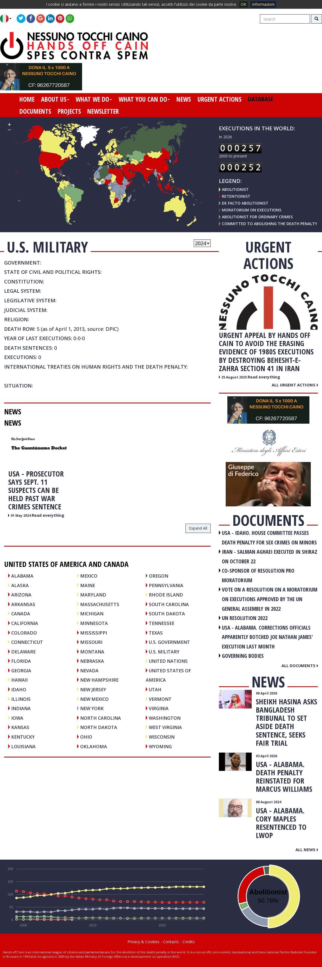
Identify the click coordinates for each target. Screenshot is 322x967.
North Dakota (98, 727)
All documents (300, 665)
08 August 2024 (268, 802)
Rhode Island (166, 595)
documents (35, 111)
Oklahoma (93, 746)
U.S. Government (169, 642)
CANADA (20, 613)
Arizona (21, 595)
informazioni (263, 4)
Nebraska (92, 661)
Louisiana (23, 746)
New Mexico (94, 699)
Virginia (159, 708)
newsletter (103, 111)
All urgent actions (295, 385)
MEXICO (88, 576)
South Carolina (169, 604)
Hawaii (19, 680)
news (183, 99)
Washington (165, 718)
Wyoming (160, 746)
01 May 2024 (21, 515)
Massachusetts (99, 604)
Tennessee (161, 623)
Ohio (86, 737)
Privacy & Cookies (143, 941)
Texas (156, 633)
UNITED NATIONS (168, 661)
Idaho (18, 689)
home (26, 99)
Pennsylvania (166, 585)
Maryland (93, 595)
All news (306, 849)
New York (92, 708)
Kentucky (23, 737)
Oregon (158, 576)
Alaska (20, 585)
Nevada (89, 670)
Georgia (21, 670)
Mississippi (93, 633)
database (260, 99)
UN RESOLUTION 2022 (245, 618)
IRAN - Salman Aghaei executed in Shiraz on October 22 (269, 556)
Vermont (160, 699)
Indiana (21, 708)
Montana (92, 652)
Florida (21, 661)
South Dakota (167, 613)
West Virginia (165, 727)
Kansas (20, 727)
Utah (155, 689)
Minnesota (94, 623)
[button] (8, 18)
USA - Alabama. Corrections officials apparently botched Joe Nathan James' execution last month (267, 637)
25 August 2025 (234, 377)
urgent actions (220, 99)
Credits (188, 941)
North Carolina (100, 718)
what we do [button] (94, 99)
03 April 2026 (266, 756)
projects (69, 111)
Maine (87, 585)
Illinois (21, 699)
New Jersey (93, 689)
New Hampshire (99, 680)
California (24, 623)
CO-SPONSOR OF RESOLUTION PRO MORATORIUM (258, 575)
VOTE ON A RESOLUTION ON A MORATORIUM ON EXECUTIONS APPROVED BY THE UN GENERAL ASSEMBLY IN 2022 (269, 599)
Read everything (48, 515)
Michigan (91, 613)
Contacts (171, 941)
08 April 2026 (266, 693)
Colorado (24, 633)
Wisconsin (162, 737)
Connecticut (27, 642)
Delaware (23, 652)
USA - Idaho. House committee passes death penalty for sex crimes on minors (269, 537)
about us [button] (55, 99)
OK (243, 4)
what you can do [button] (144, 99)
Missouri (91, 642)
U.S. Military (164, 652)
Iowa (17, 718)
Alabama (22, 576)
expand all (198, 528)
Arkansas (23, 604)
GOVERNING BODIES (243, 655)
